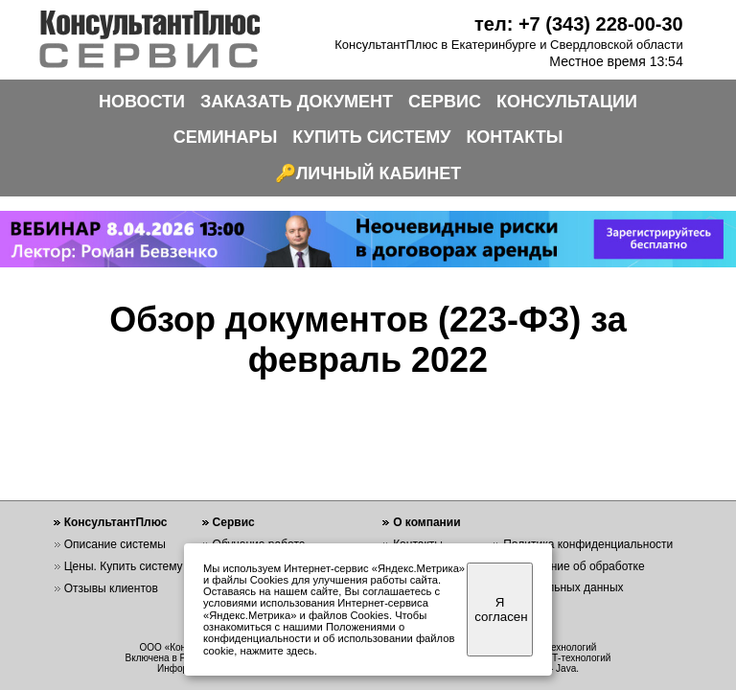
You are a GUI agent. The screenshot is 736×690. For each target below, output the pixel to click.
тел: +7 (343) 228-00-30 (578, 23)
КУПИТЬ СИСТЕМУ (371, 137)
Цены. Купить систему (123, 566)
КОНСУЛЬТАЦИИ (566, 101)
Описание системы (115, 544)
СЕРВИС (444, 101)
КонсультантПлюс (116, 522)
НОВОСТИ (142, 101)
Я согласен (500, 609)
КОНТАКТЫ (514, 137)
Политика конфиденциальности (588, 544)
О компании (427, 522)
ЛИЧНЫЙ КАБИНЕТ (379, 173)
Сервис (234, 522)
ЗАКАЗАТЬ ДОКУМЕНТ (296, 101)
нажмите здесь (277, 650)
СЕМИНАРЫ (225, 137)
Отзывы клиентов (111, 588)
